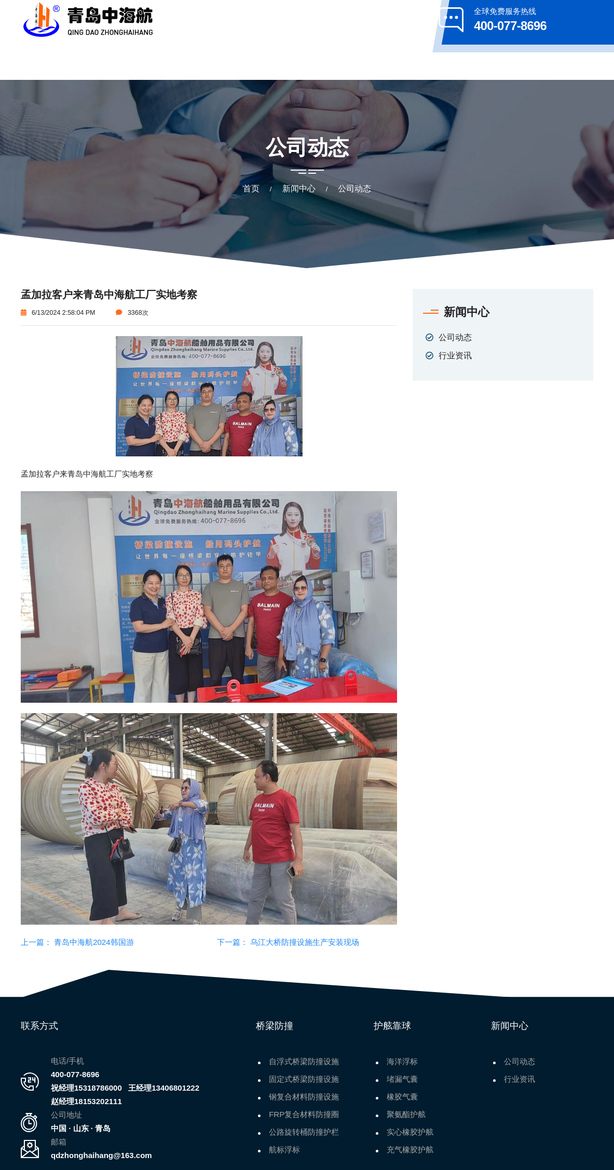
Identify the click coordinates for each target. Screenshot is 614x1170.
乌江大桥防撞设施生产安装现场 (303, 901)
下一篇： (232, 901)
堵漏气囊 (402, 1038)
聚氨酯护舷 (406, 1073)
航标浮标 (284, 1109)
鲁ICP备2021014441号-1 (428, 1154)
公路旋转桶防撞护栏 (304, 1091)
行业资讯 (455, 314)
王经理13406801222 (163, 1047)
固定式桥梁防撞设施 (304, 1038)
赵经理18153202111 (86, 1060)
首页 (251, 147)
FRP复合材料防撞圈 (304, 1073)
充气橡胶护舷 (410, 1109)
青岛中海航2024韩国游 (93, 901)
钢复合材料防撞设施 (304, 1056)
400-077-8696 (75, 1033)
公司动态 (455, 296)
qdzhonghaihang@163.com (101, 1114)
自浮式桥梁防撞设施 (304, 1020)
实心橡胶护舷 (410, 1091)
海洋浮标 (402, 1020)
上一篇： (36, 901)
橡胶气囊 (402, 1056)
